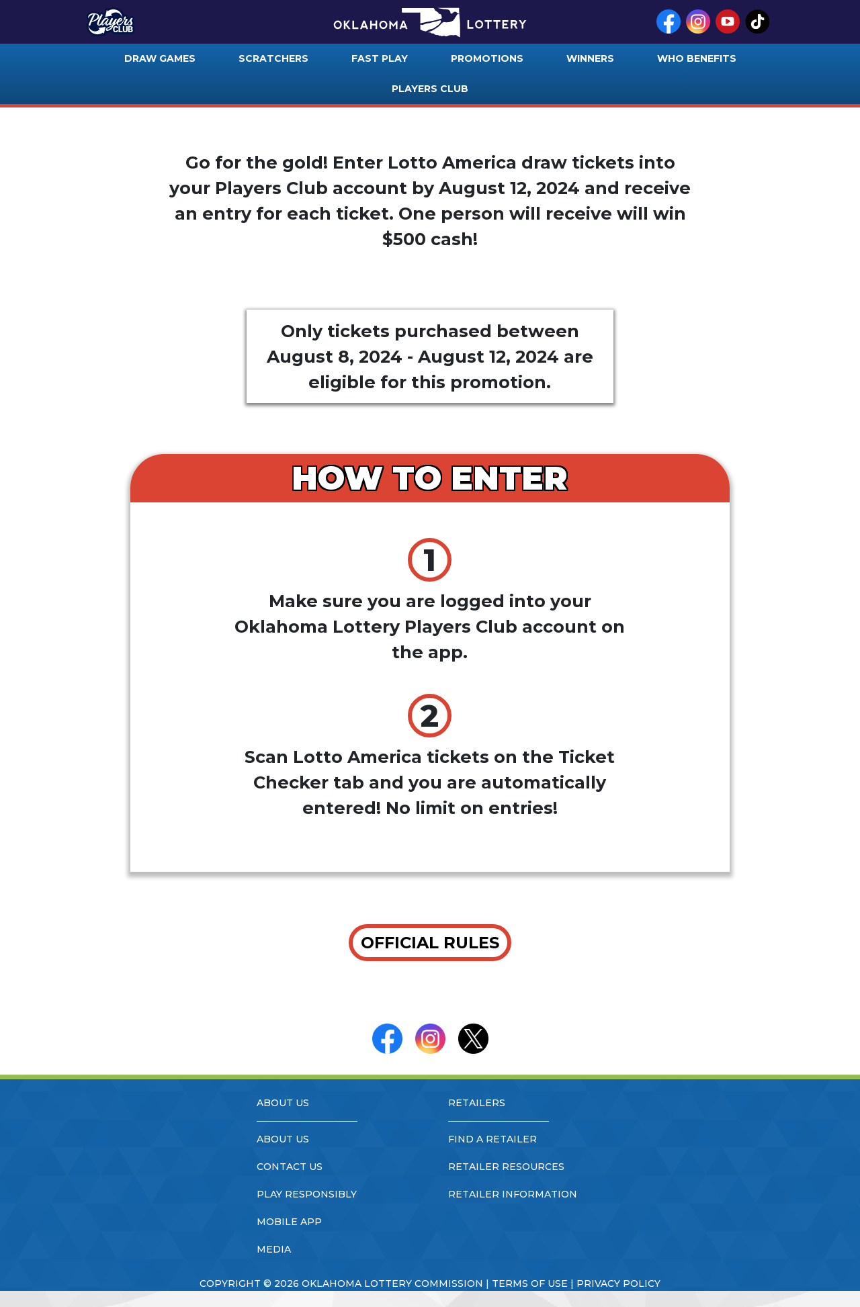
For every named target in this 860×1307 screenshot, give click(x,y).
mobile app (289, 1222)
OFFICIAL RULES (430, 942)
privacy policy (618, 1283)
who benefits (696, 58)
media (274, 1249)
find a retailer (492, 1139)
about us (283, 1139)
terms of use (530, 1283)
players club (430, 89)
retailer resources (506, 1167)
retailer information (512, 1194)
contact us (289, 1167)
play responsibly (307, 1194)
